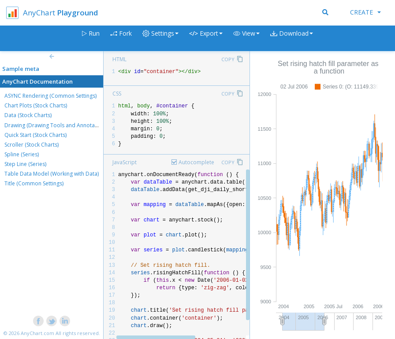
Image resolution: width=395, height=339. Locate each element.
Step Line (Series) (25, 164)
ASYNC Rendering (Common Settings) (50, 95)
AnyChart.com (37, 333)
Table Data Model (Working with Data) (51, 173)
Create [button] (365, 12)
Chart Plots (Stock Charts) (35, 105)
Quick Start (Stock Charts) (35, 135)
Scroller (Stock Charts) (31, 144)
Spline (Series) (21, 154)
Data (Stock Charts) (28, 115)
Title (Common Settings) (33, 183)
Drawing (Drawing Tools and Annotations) (56, 125)
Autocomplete (196, 162)
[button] (246, 38)
